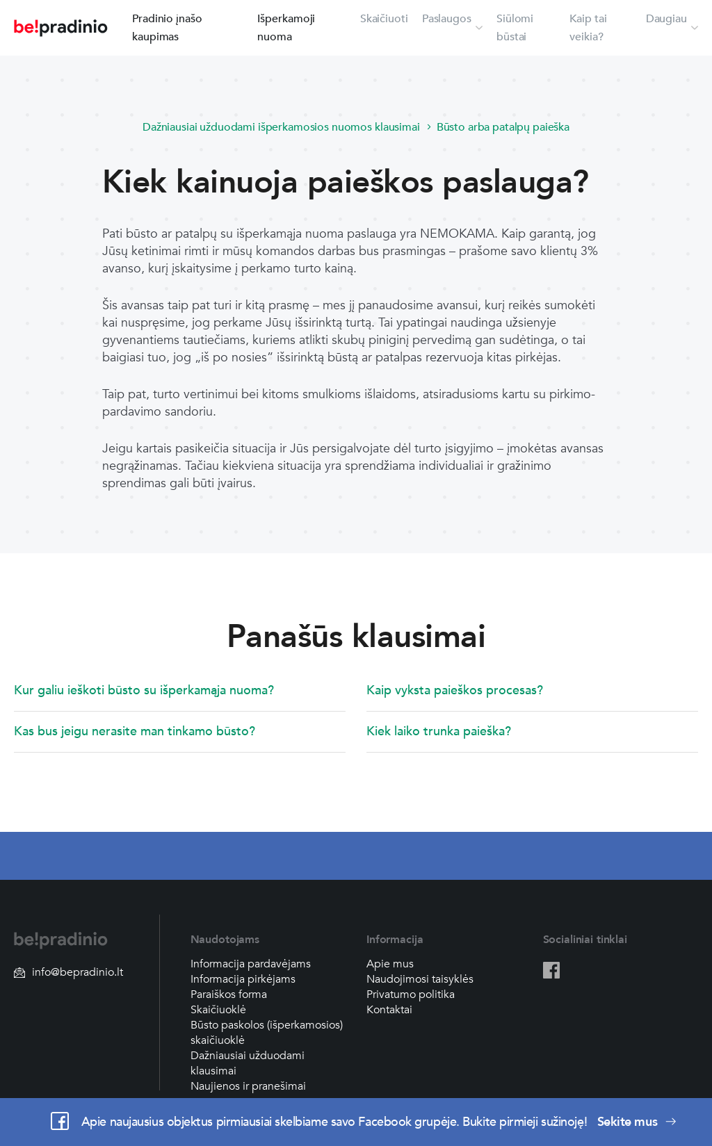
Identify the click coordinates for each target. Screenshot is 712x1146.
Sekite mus (637, 1122)
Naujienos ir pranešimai (248, 1086)
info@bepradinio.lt (68, 972)
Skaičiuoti (384, 18)
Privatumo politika (410, 994)
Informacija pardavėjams (251, 964)
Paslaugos (446, 18)
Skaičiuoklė (218, 1009)
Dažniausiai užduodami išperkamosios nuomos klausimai (281, 127)
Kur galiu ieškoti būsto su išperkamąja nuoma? (144, 690)
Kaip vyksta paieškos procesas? (454, 690)
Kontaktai (389, 1009)
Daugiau (666, 18)
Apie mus (390, 964)
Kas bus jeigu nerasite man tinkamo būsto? (134, 731)
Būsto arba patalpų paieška (503, 127)
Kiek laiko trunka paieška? (438, 731)
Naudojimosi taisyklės (420, 979)
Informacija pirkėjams (243, 979)
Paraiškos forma (229, 994)
